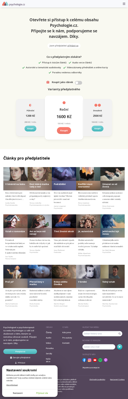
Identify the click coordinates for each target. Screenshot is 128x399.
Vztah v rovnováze (15, 231)
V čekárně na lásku (15, 184)
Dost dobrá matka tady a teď (39, 185)
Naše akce (48, 360)
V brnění (82, 281)
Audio (48, 337)
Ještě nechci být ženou (110, 232)
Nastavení (18, 393)
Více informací (12, 385)
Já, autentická (85, 231)
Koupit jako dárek (64, 82)
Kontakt (66, 343)
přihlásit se (72, 45)
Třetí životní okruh (64, 231)
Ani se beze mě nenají (37, 232)
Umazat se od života (109, 185)
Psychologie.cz (13, 3)
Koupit (30, 128)
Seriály (49, 353)
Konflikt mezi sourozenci (85, 185)
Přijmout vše (42, 393)
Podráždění (60, 184)
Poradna (50, 348)
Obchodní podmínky (97, 379)
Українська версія (90, 367)
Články (49, 332)
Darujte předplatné (20, 357)
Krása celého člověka (60, 283)
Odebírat (119, 347)
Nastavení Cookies (117, 379)
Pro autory (67, 337)
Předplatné (20, 351)
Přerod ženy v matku (37, 283)
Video (48, 343)
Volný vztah (108, 281)
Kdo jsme (66, 332)
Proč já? (9, 281)
